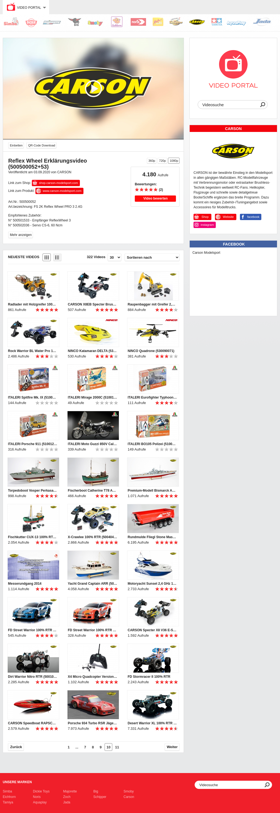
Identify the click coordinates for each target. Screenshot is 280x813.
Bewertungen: (146, 184)
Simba (7, 791)
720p (162, 160)
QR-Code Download (41, 145)
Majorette (70, 791)
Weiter (172, 747)
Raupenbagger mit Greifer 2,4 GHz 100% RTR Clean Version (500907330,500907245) (152, 304)
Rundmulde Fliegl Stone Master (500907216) (152, 537)
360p (152, 160)
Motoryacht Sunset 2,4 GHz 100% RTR (152, 584)
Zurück (16, 747)
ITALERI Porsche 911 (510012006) (32, 444)
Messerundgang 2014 (24, 584)
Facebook (234, 244)
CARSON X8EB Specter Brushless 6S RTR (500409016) (92, 304)
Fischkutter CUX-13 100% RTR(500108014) (32, 537)
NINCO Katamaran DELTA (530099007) (92, 351)
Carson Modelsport (206, 253)
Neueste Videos (23, 257)
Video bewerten (155, 198)
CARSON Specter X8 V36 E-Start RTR (152, 630)
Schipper (99, 797)
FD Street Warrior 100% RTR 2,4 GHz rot (92, 630)
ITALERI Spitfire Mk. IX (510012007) (32, 397)
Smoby (129, 791)
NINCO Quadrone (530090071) (151, 351)
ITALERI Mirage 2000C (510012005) (92, 397)
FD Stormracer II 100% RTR (149, 677)
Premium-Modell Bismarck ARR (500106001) (152, 490)
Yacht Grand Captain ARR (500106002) (92, 584)
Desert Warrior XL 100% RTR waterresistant (152, 723)
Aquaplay (40, 802)
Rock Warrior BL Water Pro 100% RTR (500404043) (32, 351)
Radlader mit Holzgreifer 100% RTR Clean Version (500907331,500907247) (32, 304)
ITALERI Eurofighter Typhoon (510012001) (152, 397)
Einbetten (16, 145)
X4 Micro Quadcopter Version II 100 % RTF (92, 677)
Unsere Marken (17, 782)
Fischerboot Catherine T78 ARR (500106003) (92, 490)
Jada (66, 802)
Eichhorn (9, 797)
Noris (37, 797)
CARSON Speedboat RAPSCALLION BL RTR (32, 723)
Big (95, 791)
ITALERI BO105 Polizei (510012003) (152, 444)
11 (117, 747)
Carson (129, 797)
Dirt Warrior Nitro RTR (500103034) (32, 677)
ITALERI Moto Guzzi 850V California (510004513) (92, 444)
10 (108, 747)
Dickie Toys (41, 791)
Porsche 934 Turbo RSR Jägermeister (92, 723)
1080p (174, 160)
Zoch (67, 797)
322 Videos (96, 257)
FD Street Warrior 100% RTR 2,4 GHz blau (32, 630)
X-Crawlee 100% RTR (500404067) (92, 537)
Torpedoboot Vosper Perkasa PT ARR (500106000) (32, 490)
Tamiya (8, 802)
